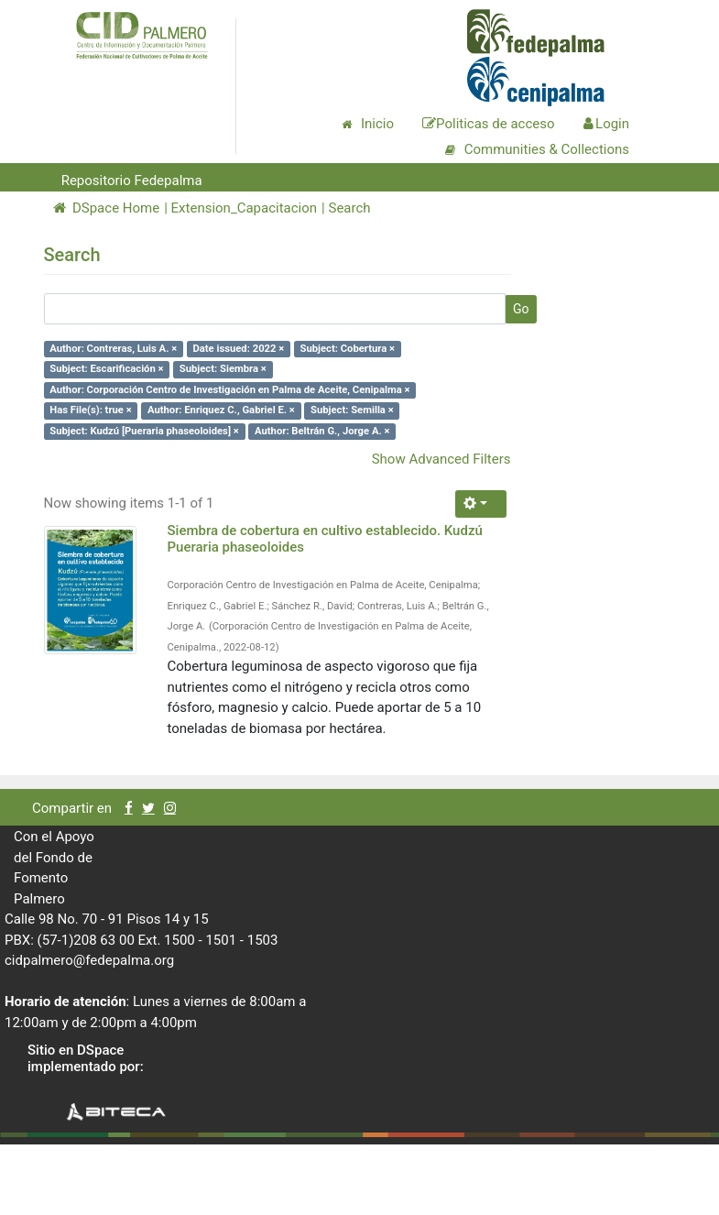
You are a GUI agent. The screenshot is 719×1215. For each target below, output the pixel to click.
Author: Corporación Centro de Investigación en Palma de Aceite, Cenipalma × (229, 390)
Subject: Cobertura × (348, 349)
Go (521, 308)
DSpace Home (106, 208)
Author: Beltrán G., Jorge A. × (322, 431)
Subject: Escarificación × (106, 369)
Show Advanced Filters (441, 459)
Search (349, 208)
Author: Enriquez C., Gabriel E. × (221, 410)
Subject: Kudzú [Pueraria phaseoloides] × (144, 431)
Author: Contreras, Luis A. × (113, 349)
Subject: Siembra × (223, 369)
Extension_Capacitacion (244, 208)
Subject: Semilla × (352, 410)
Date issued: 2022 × (238, 349)
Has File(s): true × (90, 410)
